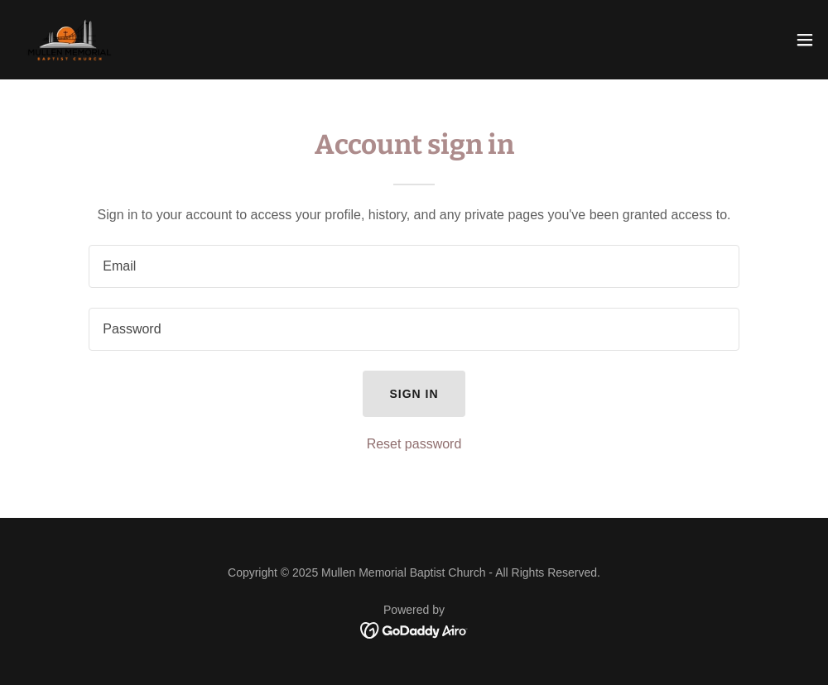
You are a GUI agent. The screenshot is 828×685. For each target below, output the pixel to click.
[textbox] (414, 266)
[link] (69, 40)
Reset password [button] (414, 444)
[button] (804, 39)
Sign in (413, 393)
